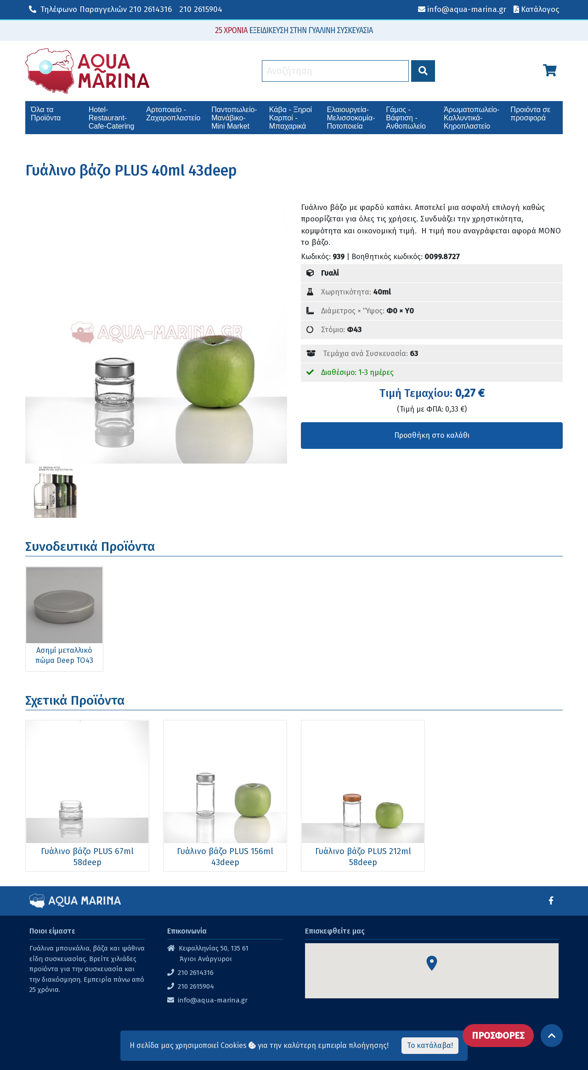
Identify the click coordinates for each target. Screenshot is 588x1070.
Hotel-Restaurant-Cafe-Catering (112, 118)
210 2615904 (200, 9)
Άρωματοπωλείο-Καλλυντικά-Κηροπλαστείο (471, 118)
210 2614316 (100, 9)
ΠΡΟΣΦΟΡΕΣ (498, 1035)
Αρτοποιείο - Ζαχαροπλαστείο (173, 114)
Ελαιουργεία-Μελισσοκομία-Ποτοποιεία (351, 118)
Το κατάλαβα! (430, 1045)
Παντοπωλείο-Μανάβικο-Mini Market (234, 118)
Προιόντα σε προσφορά (530, 114)
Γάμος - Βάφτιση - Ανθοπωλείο (406, 118)
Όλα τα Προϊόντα (46, 114)
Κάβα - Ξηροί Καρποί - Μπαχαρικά (290, 118)
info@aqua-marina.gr (213, 1000)
